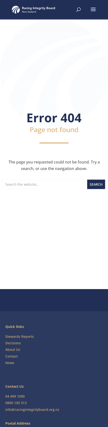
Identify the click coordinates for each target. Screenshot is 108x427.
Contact (11, 356)
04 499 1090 (15, 396)
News (9, 362)
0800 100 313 (16, 402)
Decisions (13, 343)
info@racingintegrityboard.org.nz (32, 409)
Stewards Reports (19, 336)
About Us (12, 349)
